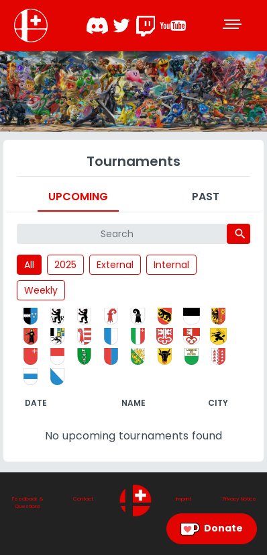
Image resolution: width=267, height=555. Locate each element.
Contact (83, 499)
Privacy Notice (239, 499)
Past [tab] (205, 196)
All (29, 264)
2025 (65, 264)
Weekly (41, 290)
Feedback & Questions (28, 503)
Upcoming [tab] (78, 196)
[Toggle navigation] (233, 25)
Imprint (183, 499)
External (115, 264)
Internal (171, 264)
